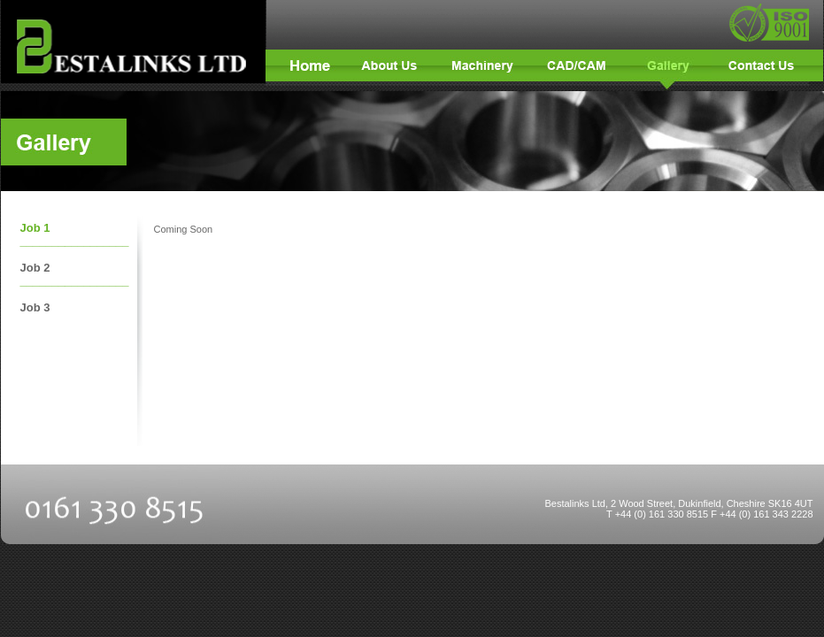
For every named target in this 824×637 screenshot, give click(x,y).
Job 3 (35, 307)
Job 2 (35, 267)
